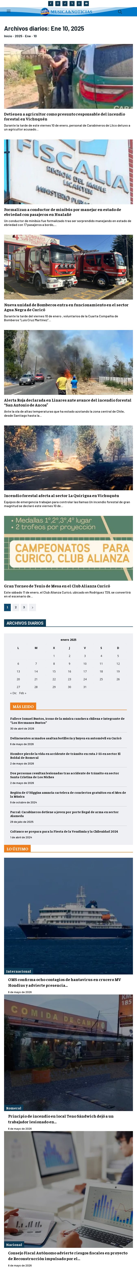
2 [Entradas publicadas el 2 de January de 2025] (69, 656)
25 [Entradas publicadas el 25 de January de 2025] (101, 679)
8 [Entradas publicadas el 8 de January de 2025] (54, 664)
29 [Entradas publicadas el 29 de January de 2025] (54, 687)
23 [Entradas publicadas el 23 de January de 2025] (69, 679)
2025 (18, 36)
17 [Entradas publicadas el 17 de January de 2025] (85, 671)
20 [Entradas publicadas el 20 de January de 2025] (18, 679)
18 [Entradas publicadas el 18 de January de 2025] (101, 671)
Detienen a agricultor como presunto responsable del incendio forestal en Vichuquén (64, 116)
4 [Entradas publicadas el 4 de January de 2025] (101, 656)
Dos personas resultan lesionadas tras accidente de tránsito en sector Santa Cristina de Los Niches (64, 775)
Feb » (22, 693)
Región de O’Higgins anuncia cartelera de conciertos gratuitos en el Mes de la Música (68, 794)
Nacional (14, 1244)
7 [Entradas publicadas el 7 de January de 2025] (36, 664)
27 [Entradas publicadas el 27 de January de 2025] (18, 687)
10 (35, 36)
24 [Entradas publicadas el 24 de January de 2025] (85, 679)
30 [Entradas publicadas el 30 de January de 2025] (69, 687)
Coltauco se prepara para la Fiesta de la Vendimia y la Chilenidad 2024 (64, 831)
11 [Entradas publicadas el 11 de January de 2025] (101, 664)
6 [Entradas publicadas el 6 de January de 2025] (18, 664)
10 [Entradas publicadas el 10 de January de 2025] (85, 664)
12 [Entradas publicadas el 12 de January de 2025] (118, 664)
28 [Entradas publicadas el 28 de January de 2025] (36, 687)
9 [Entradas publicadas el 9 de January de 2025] (69, 664)
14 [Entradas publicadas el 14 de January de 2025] (36, 671)
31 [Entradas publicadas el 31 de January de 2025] (85, 687)
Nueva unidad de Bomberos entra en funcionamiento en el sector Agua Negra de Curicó (66, 307)
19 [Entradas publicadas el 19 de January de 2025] (118, 671)
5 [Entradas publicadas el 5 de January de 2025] (118, 656)
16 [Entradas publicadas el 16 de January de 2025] (69, 671)
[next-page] (32, 607)
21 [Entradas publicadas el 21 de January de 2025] (36, 679)
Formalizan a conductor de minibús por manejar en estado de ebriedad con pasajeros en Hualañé (62, 212)
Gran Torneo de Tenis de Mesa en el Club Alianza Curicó (57, 585)
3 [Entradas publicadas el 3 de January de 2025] (85, 656)
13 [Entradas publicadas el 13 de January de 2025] (18, 671)
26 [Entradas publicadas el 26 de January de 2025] (118, 679)
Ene (28, 36)
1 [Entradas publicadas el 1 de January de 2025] (54, 656)
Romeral (13, 1108)
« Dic (13, 693)
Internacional (18, 971)
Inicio (8, 36)
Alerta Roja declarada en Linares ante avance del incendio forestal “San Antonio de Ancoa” (68, 402)
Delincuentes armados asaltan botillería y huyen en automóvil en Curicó (66, 738)
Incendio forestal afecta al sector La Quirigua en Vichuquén (61, 495)
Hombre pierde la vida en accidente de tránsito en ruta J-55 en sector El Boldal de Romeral (65, 755)
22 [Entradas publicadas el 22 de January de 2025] (54, 679)
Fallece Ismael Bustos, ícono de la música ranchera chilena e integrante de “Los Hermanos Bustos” (67, 720)
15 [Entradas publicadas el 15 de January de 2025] (54, 671)
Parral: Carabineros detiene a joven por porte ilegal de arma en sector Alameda (64, 814)
